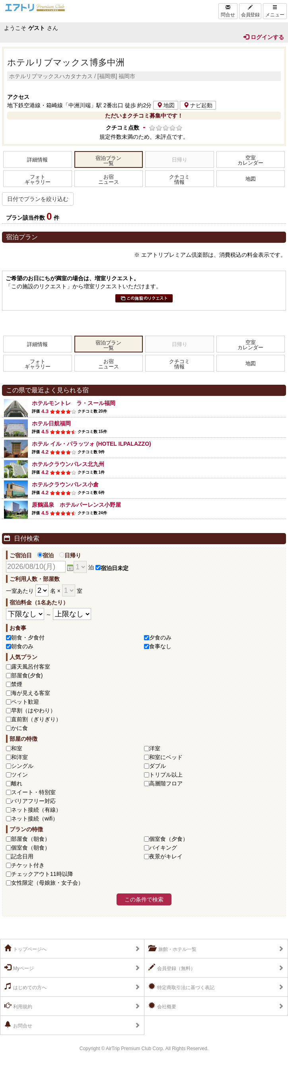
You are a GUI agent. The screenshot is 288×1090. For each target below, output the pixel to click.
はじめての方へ (25, 986)
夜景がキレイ (166, 856)
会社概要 (162, 1005)
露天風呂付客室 (30, 666)
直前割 (36, 719)
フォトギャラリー (38, 179)
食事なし (160, 646)
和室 (16, 748)
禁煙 (16, 684)
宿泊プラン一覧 (108, 160)
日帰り (70, 555)
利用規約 (18, 1005)
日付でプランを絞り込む (37, 199)
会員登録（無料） (171, 967)
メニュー (274, 11)
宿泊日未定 (111, 568)
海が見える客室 (30, 693)
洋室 (154, 748)
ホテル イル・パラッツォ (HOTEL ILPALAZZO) (91, 444)
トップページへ (25, 948)
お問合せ (18, 1025)
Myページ (19, 967)
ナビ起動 (197, 105)
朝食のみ (22, 646)
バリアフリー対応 (33, 801)
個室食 (168, 839)
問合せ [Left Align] (228, 11)
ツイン (19, 774)
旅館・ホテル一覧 (172, 948)
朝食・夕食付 (28, 637)
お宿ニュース (108, 179)
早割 (33, 710)
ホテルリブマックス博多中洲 (66, 62)
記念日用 (22, 856)
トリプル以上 (166, 774)
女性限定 (47, 882)
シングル (22, 766)
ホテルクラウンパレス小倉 (65, 484)
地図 (166, 105)
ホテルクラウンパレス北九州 (68, 464)
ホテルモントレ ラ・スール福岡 (73, 403)
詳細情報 (37, 160)
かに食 (19, 728)
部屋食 (30, 839)
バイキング (163, 847)
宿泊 (45, 555)
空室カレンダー (250, 160)
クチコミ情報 (179, 179)
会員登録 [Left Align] (250, 11)
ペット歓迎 (25, 701)
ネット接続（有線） (36, 810)
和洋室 (19, 757)
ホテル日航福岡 (51, 423)
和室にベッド (166, 757)
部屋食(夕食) (27, 675)
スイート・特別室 (33, 792)
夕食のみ (160, 637)
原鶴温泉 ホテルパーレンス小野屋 (76, 505)
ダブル (157, 766)
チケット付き (28, 865)
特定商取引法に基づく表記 (181, 986)
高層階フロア (166, 783)
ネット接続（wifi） (34, 818)
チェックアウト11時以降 (42, 874)
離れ (16, 783)
